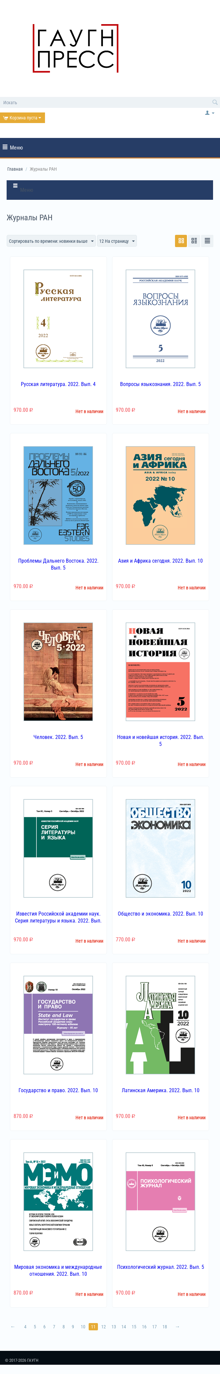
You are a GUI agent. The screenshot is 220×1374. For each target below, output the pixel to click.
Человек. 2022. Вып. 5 (58, 737)
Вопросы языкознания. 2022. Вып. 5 (160, 384)
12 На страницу (117, 241)
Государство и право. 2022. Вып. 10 (58, 1090)
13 (114, 1326)
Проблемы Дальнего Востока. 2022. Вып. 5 (58, 564)
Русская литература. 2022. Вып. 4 (58, 384)
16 (145, 1326)
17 (155, 1326)
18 (165, 1326)
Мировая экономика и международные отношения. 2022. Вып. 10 (58, 1270)
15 (134, 1326)
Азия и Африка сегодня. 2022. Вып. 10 (160, 561)
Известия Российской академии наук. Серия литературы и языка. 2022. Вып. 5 (58, 921)
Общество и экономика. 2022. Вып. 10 (160, 914)
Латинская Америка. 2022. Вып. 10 (160, 1090)
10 (83, 1326)
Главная (15, 169)
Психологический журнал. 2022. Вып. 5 (160, 1267)
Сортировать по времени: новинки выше (51, 241)
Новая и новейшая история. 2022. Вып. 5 (160, 741)
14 (124, 1326)
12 (104, 1326)
